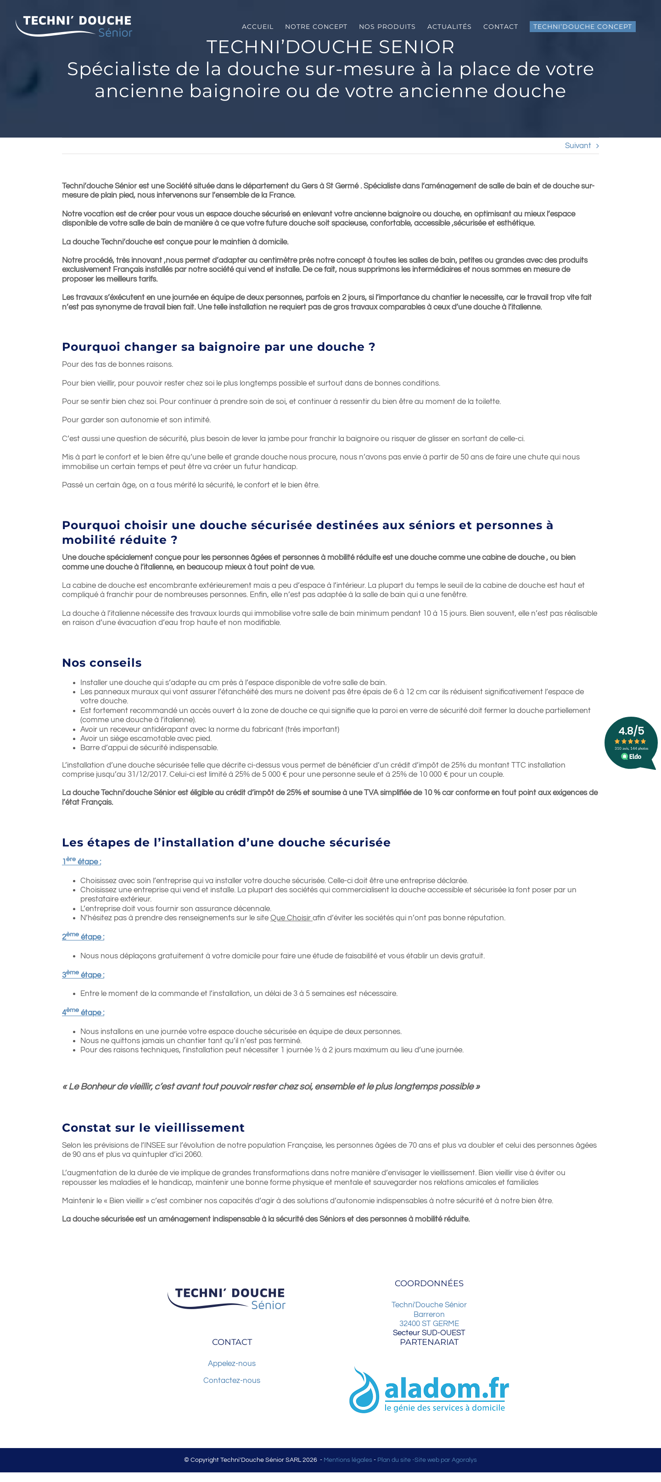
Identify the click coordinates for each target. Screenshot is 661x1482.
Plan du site (394, 1460)
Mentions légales (348, 1460)
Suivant (578, 146)
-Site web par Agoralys (444, 1460)
